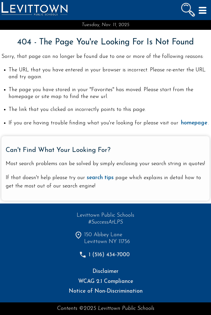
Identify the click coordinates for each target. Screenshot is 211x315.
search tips (100, 178)
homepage (194, 123)
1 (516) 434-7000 (109, 255)
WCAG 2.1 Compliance (105, 281)
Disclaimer (105, 271)
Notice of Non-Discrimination (106, 291)
